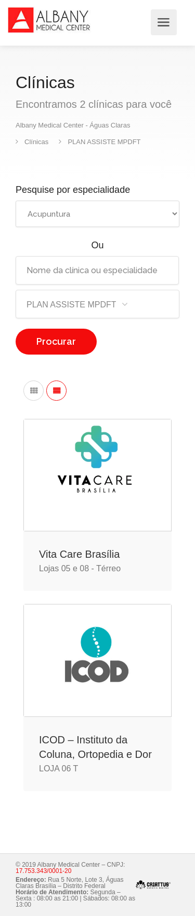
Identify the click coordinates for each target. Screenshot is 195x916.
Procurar (56, 341)
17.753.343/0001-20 (43, 871)
